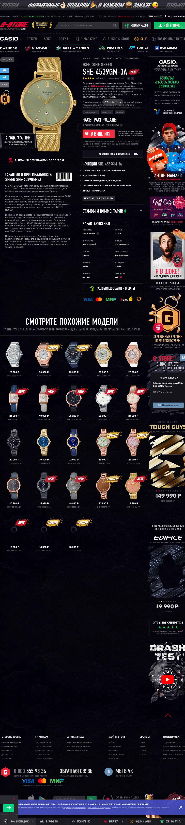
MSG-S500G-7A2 (133, 376)
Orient (63, 39)
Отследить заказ (176, 16)
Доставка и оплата (43, 746)
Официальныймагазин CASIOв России (42, 25)
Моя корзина (115, 746)
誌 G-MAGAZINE (86, 39)
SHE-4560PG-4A (103, 507)
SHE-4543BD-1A (14, 463)
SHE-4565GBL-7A (44, 551)
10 (177, 491)
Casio (9, 39)
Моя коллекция (116, 755)
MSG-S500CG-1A (44, 376)
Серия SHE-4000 (91, 112)
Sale (143, 39)
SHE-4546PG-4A (133, 463)
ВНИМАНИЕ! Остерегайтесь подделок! (39, 160)
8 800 (30, 771)
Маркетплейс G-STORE (77, 751)
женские (97, 65)
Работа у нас (7, 751)
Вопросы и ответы (57, 16)
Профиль (113, 751)
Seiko (48, 39)
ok (92, 799)
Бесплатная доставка (33, 16)
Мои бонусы (114, 759)
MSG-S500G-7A (103, 376)
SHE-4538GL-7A (14, 419)
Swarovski (107, 112)
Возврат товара (42, 755)
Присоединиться (170, 405)
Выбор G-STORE (118, 39)
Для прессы (7, 755)
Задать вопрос (170, 742)
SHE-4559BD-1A (43, 507)
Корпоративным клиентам (81, 16)
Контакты (140, 16)
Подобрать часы (171, 759)
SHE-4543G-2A (44, 463)
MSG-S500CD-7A (14, 376)
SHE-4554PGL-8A (14, 507)
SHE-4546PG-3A (103, 463)
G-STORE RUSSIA (169, 378)
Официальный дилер (10, 16)
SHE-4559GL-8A (73, 507)
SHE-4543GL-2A (73, 463)
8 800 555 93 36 (155, 16)
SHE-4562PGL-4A (14, 551)
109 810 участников (163, 392)
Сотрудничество (106, 16)
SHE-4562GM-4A (133, 507)
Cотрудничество (10, 746)
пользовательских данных (99, 808)
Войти (111, 742)
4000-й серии (98, 86)
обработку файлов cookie (75, 808)
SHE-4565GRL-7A (74, 551)
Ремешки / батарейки (173, 755)
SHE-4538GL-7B (43, 419)
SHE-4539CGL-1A (74, 419)
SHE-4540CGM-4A (133, 419)
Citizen (32, 39)
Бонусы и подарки (44, 759)
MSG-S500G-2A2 (74, 376)
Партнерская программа (78, 746)
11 (180, 491)
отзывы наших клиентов (127, 799)
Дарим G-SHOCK (125, 16)
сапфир (119, 112)
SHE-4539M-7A (103, 419)
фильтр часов (137, 26)
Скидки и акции (142, 822)
